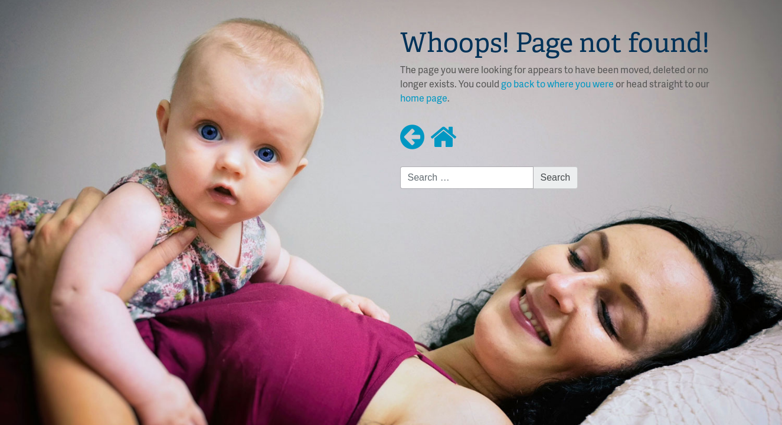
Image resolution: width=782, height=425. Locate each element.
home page (423, 97)
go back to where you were (557, 83)
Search (556, 177)
